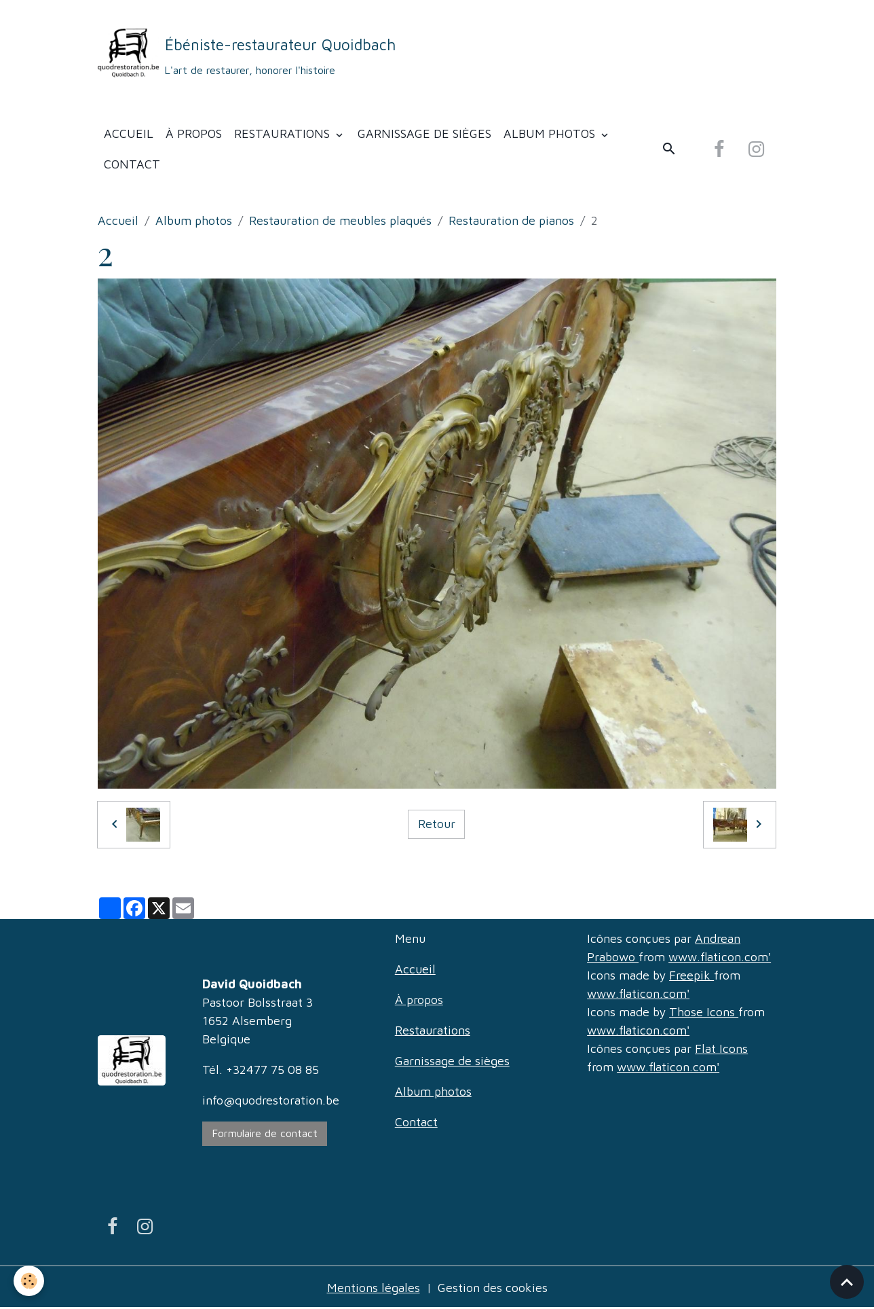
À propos (194, 133)
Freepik (691, 975)
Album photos (551, 133)
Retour (436, 824)
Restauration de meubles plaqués (340, 220)
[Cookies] (29, 1281)
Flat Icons (721, 1048)
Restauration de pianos (511, 220)
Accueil (128, 133)
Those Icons (703, 1012)
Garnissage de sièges (424, 133)
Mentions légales (373, 1287)
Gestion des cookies (493, 1287)
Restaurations (283, 133)
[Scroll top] (847, 1282)
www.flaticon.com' (719, 957)
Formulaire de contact (265, 1133)
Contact (132, 164)
